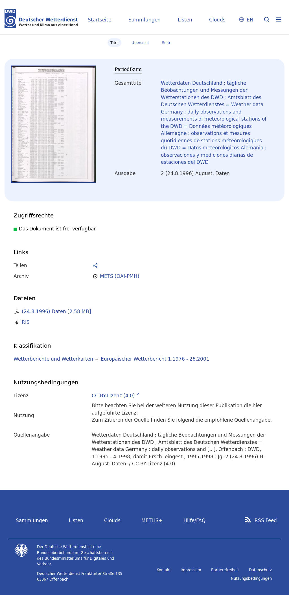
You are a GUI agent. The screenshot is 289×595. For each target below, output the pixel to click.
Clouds (217, 20)
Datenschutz (260, 570)
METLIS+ (152, 520)
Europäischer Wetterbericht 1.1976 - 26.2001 (155, 359)
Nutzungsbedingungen (251, 578)
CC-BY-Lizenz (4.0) (113, 395)
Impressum (191, 570)
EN (250, 20)
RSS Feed (266, 520)
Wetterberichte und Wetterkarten (53, 359)
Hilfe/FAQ (194, 520)
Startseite (99, 20)
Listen (185, 20)
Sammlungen (144, 20)
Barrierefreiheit (225, 570)
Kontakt (164, 570)
